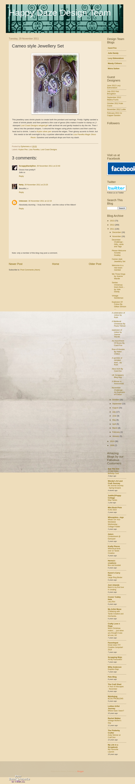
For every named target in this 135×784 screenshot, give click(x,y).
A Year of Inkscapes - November (116, 688)
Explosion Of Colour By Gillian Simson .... (119, 305)
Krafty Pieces (114, 546)
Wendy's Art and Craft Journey (115, 482)
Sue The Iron (113, 469)
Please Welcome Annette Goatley (119, 252)
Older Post (95, 264)
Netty (21, 185)
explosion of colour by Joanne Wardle (117, 333)
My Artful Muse (114, 609)
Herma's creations (112, 562)
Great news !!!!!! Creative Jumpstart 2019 (115, 647)
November (117, 236)
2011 (112, 229)
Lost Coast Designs (49, 149)
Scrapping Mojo (115, 657)
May (114, 420)
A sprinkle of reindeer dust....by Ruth (117, 361)
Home (55, 264)
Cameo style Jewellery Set (118, 260)
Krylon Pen (23, 149)
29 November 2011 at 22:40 (48, 166)
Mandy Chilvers (115, 63)
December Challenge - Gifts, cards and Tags (118, 243)
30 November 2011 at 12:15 (40, 201)
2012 (112, 225)
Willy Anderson (115, 667)
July (114, 412)
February (116, 432)
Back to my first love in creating (116, 588)
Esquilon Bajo (113, 669)
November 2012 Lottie (116, 109)
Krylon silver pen (44, 131)
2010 (112, 441)
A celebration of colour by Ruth (118, 315)
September (117, 404)
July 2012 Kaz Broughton (113, 92)
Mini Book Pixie (115, 507)
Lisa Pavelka (34, 149)
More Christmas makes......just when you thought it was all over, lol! (116, 631)
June (114, 416)
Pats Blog (112, 677)
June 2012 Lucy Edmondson (113, 86)
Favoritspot (113, 643)
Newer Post (15, 264)
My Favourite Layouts (113, 750)
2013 (112, 221)
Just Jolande (113, 585)
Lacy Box (111, 602)
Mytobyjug (112, 696)
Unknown (23, 201)
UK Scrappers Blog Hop (118, 376)
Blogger (80, 771)
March (115, 428)
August (115, 408)
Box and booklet (114, 565)
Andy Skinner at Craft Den (114, 736)
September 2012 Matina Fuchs (114, 98)
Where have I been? (116, 711)
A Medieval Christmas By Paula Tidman (119, 323)
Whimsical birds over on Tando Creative (114, 551)
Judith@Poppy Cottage (114, 496)
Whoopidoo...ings (116, 517)
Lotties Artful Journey (114, 707)
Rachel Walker (114, 718)
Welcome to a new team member (117, 267)
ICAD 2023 (112, 510)
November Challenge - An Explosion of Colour (118, 391)
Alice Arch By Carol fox (117, 370)
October (115, 400)
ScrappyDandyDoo (27, 166)
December (117, 232)
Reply (21, 176)
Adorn (110, 534)
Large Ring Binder (115, 577)
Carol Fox (112, 48)
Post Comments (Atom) (30, 270)
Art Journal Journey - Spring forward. (115, 487)
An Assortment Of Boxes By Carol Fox (118, 343)
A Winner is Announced (118, 382)
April (114, 424)
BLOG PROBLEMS (115, 699)
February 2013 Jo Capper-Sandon (114, 114)
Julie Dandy (113, 53)
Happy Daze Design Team (60, 13)
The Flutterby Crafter (114, 731)
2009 (112, 445)
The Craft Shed (114, 684)
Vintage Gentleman (117, 297)
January (115, 436)
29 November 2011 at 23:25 (36, 185)
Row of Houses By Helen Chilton (118, 351)
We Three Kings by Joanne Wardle (118, 276)
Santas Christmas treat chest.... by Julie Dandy (118, 287)
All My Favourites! (115, 659)
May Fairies (112, 500)
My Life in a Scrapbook (113, 746)
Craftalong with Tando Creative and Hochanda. (115, 613)
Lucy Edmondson (116, 58)
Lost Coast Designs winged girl (34, 125)
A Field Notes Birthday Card (113, 472)
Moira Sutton (113, 68)
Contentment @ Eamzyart (114, 537)
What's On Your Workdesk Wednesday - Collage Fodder (114, 523)
